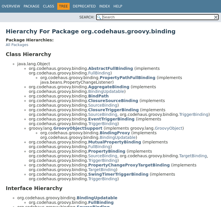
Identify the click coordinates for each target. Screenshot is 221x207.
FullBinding (99, 73)
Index (104, 6)
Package (31, 6)
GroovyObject (168, 128)
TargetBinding (193, 156)
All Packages (17, 45)
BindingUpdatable (106, 91)
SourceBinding (102, 105)
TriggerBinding (193, 114)
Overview (11, 6)
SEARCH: (87, 17)
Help (117, 6)
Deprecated (84, 6)
